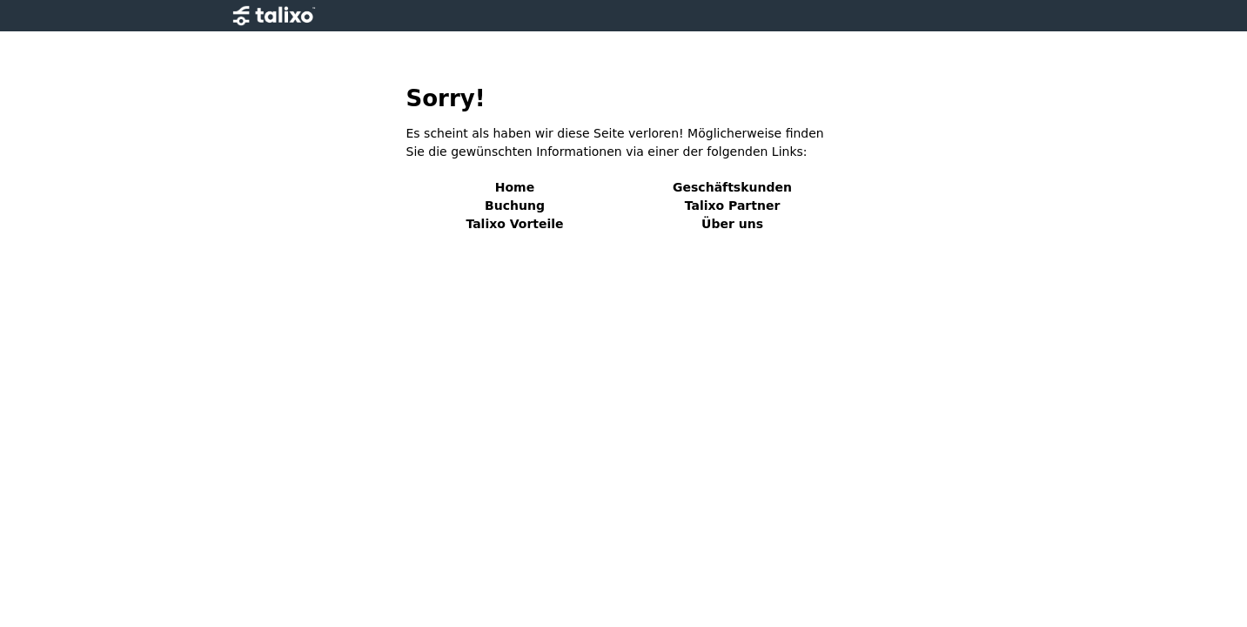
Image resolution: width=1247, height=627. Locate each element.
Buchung (515, 205)
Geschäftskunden (732, 187)
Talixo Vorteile (514, 224)
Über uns (732, 224)
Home (514, 187)
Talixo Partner (733, 205)
